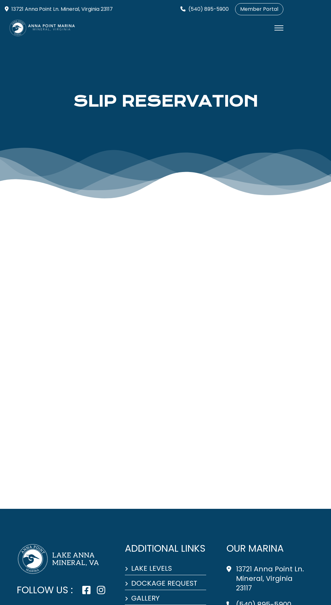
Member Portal (259, 9)
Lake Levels (151, 568)
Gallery (145, 598)
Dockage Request (164, 583)
